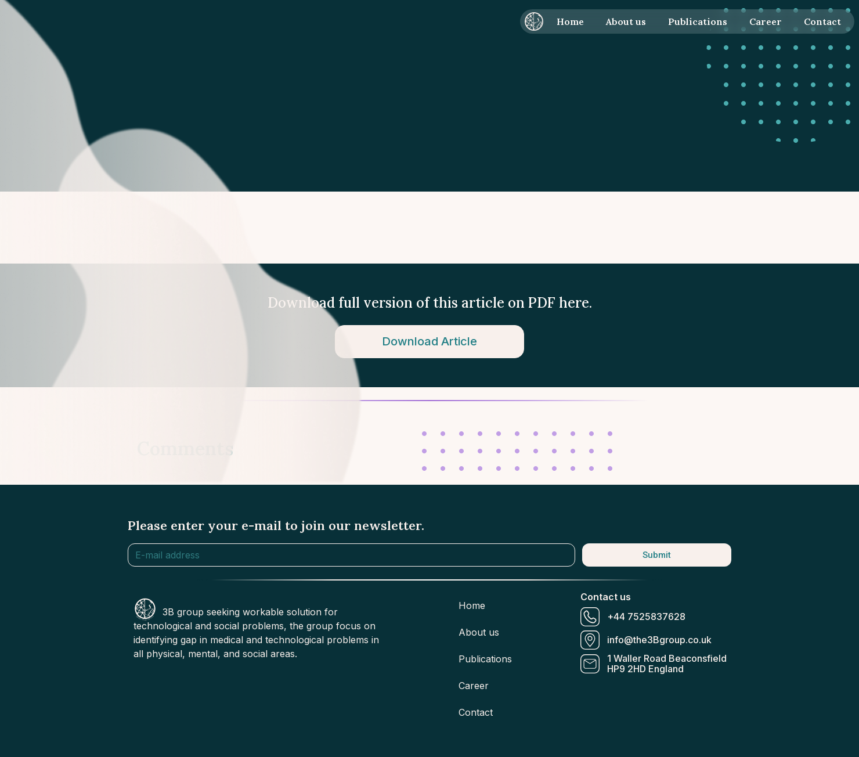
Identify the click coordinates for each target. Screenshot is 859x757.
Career (765, 21)
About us (626, 21)
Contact (822, 21)
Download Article (429, 341)
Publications (697, 21)
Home (570, 21)
